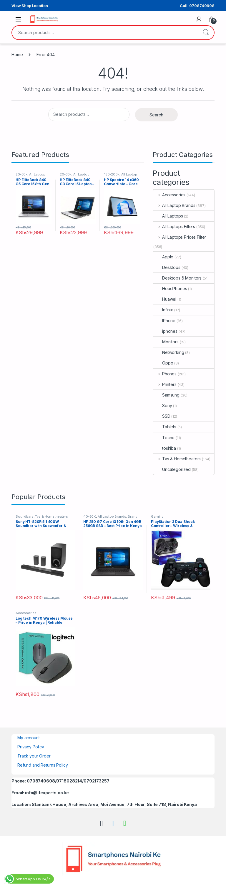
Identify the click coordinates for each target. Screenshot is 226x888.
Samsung (166, 394)
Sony (162, 405)
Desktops (166, 267)
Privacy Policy (30, 746)
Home (17, 54)
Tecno (164, 437)
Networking (168, 352)
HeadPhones (170, 288)
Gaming (157, 516)
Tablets (164, 426)
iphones (165, 331)
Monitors (166, 341)
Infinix (163, 309)
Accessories (169, 194)
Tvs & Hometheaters (177, 458)
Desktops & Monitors (177, 277)
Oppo (163, 362)
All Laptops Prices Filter (179, 237)
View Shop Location (29, 5)
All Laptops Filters (174, 226)
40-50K (89, 516)
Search (205, 32)
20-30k (21, 174)
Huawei (164, 299)
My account (28, 737)
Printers (165, 384)
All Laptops (168, 215)
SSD (161, 416)
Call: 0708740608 (197, 5)
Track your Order (34, 755)
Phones (165, 373)
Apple (163, 256)
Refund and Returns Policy (42, 764)
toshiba (164, 448)
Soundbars (25, 516)
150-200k (111, 174)
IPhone (164, 320)
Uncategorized (172, 469)
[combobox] (104, 32)
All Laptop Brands (174, 205)
